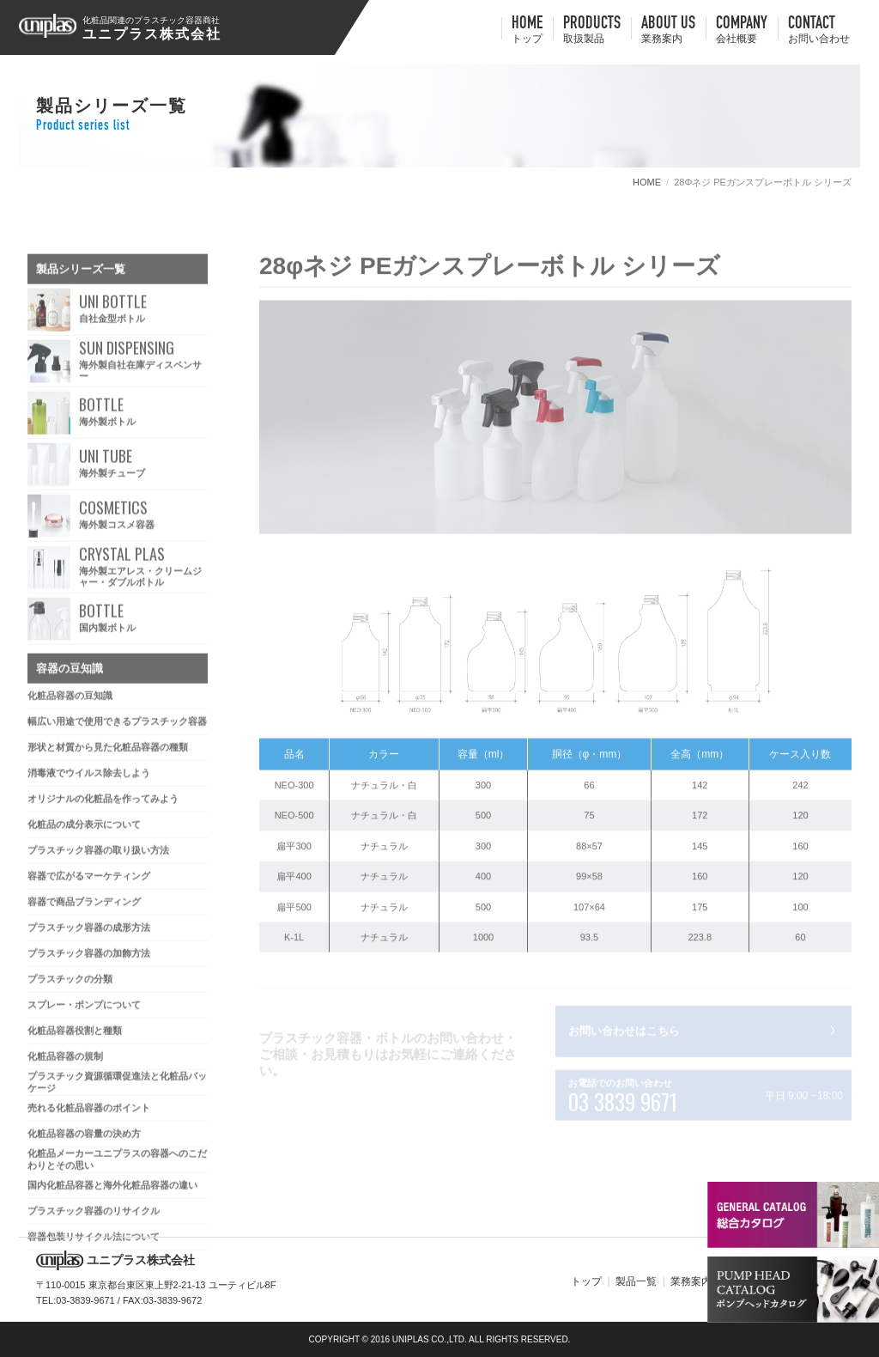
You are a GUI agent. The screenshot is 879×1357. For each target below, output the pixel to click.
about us (668, 31)
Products (592, 31)
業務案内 (691, 1281)
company (741, 31)
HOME (527, 31)
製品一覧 (636, 1281)
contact (819, 31)
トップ (586, 1281)
